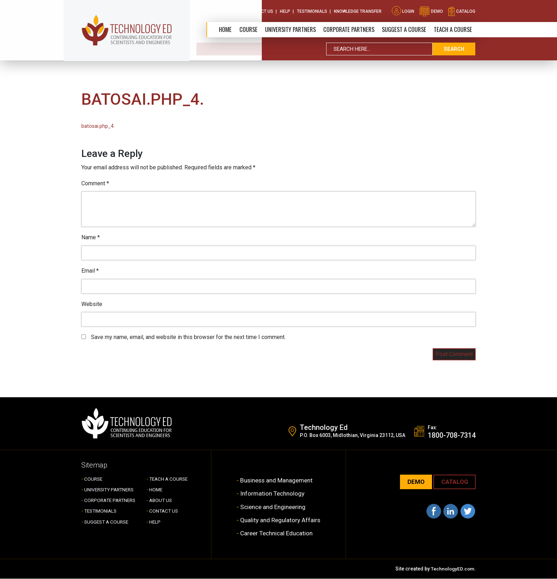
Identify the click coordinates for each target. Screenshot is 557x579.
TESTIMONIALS (101, 511)
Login (403, 10)
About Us (229, 10)
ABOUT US (161, 500)
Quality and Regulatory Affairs (280, 520)
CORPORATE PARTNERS (346, 29)
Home (220, 29)
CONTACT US (164, 511)
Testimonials (312, 10)
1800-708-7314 (452, 435)
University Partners (286, 29)
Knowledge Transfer (358, 10)
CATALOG (453, 482)
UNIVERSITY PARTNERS (110, 490)
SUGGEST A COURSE (403, 29)
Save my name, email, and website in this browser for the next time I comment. (188, 337)
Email (90, 270)
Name (90, 237)
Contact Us (260, 10)
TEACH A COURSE (452, 29)
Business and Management (277, 480)
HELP (155, 522)
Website (91, 304)
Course (243, 29)
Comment (95, 183)
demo (431, 10)
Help (285, 10)
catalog (461, 10)
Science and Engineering (273, 507)
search (454, 49)
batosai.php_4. (97, 126)
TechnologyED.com (451, 569)
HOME (156, 490)
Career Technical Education (277, 533)
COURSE (93, 479)
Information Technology (272, 493)
